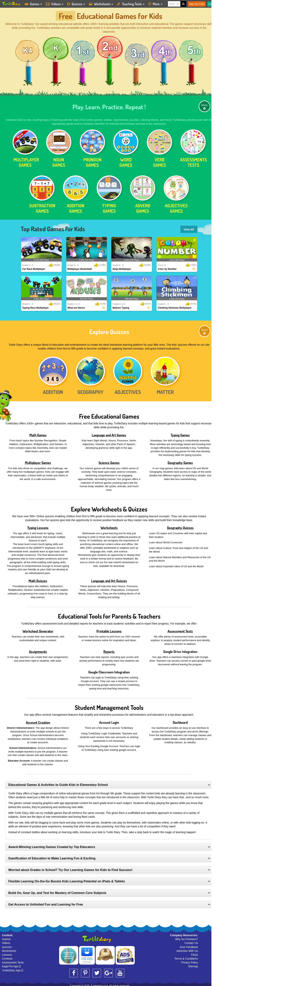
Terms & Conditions (186, 956)
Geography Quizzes (180, 526)
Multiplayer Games (38, 461)
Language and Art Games (109, 433)
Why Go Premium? (186, 937)
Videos (6, 941)
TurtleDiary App (12, 968)
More (204, 105)
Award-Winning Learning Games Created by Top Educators (51, 845)
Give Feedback (189, 945)
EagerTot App (11, 964)
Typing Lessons (38, 526)
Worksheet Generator (38, 629)
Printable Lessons (109, 629)
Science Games (109, 461)
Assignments (38, 649)
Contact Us (191, 941)
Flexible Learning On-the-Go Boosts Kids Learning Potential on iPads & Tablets (66, 879)
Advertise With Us (187, 948)
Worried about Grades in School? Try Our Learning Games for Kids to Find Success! (70, 868)
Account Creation (38, 720)
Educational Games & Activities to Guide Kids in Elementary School (58, 783)
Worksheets (109, 526)
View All (189, 227)
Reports (109, 649)
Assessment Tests (180, 629)
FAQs (194, 953)
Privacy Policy (189, 960)
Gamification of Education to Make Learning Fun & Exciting (51, 856)
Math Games (38, 433)
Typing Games (180, 433)
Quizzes (7, 945)
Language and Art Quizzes (109, 579)
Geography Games (180, 461)
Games (6, 937)
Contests (7, 956)
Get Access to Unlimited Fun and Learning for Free (45, 902)
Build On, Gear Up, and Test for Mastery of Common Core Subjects (57, 891)
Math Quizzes (38, 579)
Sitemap (193, 964)
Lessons (7, 953)
